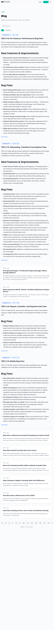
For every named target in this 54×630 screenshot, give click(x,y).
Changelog (8, 30)
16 (48, 523)
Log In (40, 2)
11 (27, 523)
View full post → (5, 136)
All (2, 30)
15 (44, 523)
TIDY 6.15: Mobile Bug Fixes (12, 361)
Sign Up (46, 2)
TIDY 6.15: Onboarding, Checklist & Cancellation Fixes (24, 147)
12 (31, 523)
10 (23, 523)
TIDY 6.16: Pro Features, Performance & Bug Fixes (22, 38)
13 (36, 523)
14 (40, 523)
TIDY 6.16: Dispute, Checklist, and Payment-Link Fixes (24, 306)
